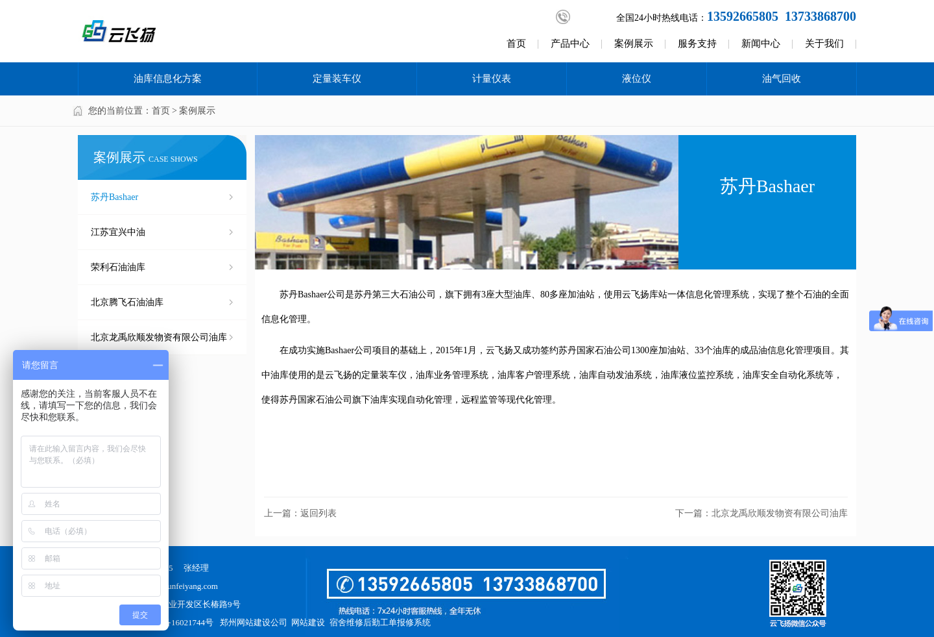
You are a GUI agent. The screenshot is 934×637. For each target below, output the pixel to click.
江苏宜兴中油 (118, 232)
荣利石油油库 (118, 267)
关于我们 (824, 43)
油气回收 (781, 78)
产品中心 (570, 43)
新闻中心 (760, 43)
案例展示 (633, 43)
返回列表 (318, 513)
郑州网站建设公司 (253, 622)
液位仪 (636, 78)
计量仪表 (491, 78)
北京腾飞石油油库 (127, 302)
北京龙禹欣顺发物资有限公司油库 (159, 337)
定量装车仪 (337, 78)
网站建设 (308, 622)
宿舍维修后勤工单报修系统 (380, 622)
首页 (516, 43)
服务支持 (697, 43)
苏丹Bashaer (114, 197)
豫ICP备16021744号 (177, 622)
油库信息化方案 (168, 78)
